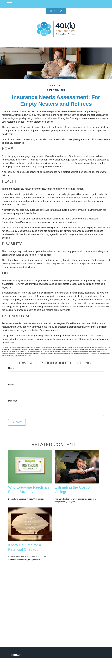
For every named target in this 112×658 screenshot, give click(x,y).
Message (12, 400)
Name (11, 368)
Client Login (56, 11)
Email (11, 384)
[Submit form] (17, 422)
